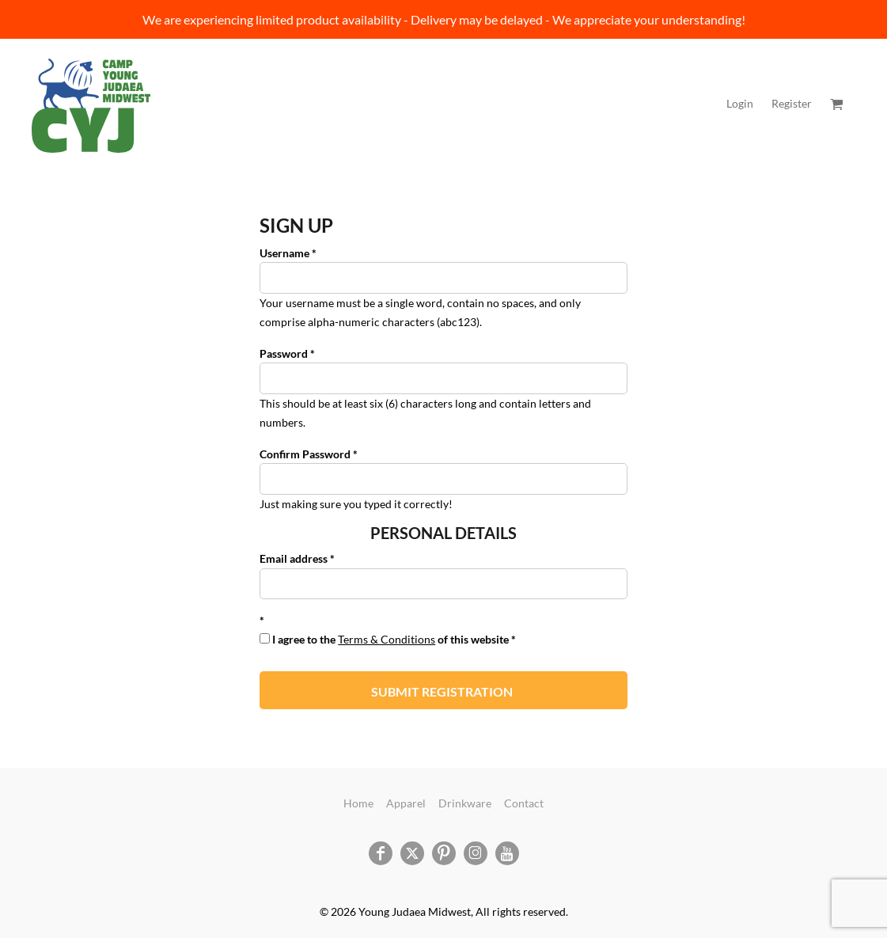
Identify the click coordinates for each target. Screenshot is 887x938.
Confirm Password (305, 454)
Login (739, 103)
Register (791, 103)
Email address (294, 558)
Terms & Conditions (386, 639)
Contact (524, 803)
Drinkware (464, 803)
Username (284, 253)
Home (358, 803)
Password (284, 353)
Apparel (406, 803)
